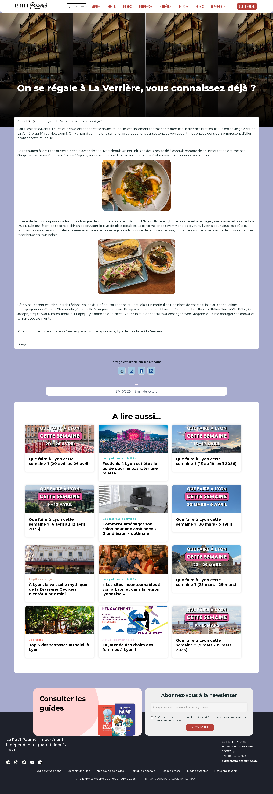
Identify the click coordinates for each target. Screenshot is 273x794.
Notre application (225, 771)
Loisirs (127, 6)
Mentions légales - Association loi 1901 (169, 778)
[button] (218, 6)
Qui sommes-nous (49, 771)
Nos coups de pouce (110, 771)
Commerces (145, 6)
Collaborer (247, 6)
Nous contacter (197, 771)
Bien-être (165, 6)
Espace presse (171, 771)
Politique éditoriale (142, 771)
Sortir (112, 6)
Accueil (22, 121)
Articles (183, 6)
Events (200, 6)
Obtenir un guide (79, 771)
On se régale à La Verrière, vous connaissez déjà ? (69, 121)
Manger (95, 6)
